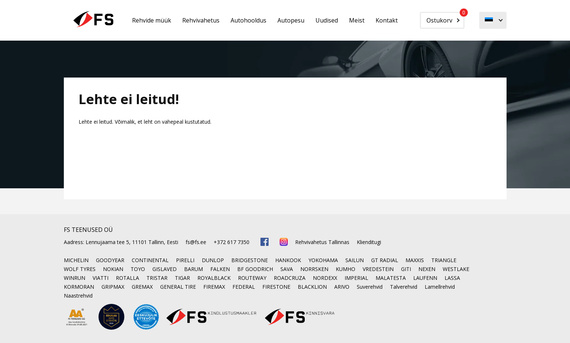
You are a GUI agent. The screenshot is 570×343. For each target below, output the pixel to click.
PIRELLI (185, 260)
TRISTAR (156, 277)
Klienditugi (369, 242)
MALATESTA (391, 277)
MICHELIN (76, 260)
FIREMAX (214, 286)
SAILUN (354, 260)
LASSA (452, 277)
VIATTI (100, 277)
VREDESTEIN (378, 268)
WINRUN (74, 277)
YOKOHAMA (323, 260)
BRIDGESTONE (249, 260)
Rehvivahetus (201, 20)
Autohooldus (248, 20)
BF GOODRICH (255, 268)
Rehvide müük (151, 20)
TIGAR (182, 277)
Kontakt (387, 20)
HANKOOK (288, 260)
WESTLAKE (456, 268)
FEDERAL (243, 286)
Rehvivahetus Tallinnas (322, 242)
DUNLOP (213, 260)
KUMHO (345, 268)
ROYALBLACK (214, 277)
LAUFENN (425, 277)
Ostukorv (445, 18)
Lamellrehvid (440, 286)
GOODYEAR (110, 260)
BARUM (193, 268)
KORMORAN (79, 286)
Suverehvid (370, 286)
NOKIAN (113, 268)
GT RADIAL (384, 260)
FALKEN (220, 268)
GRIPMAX (112, 286)
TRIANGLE (443, 260)
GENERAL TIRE (178, 286)
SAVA (286, 268)
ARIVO (341, 286)
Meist (357, 20)
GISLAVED (164, 268)
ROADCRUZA (289, 277)
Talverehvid (403, 286)
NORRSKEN (314, 268)
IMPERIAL (356, 277)
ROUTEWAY (252, 277)
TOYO (138, 268)
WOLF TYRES (80, 268)
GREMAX (142, 286)
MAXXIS (414, 260)
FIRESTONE (276, 286)
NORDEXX (325, 277)
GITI (406, 268)
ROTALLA (127, 277)
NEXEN (426, 268)
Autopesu (290, 20)
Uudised (326, 20)
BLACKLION (312, 286)
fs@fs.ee (196, 242)
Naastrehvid (78, 295)
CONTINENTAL (150, 260)
